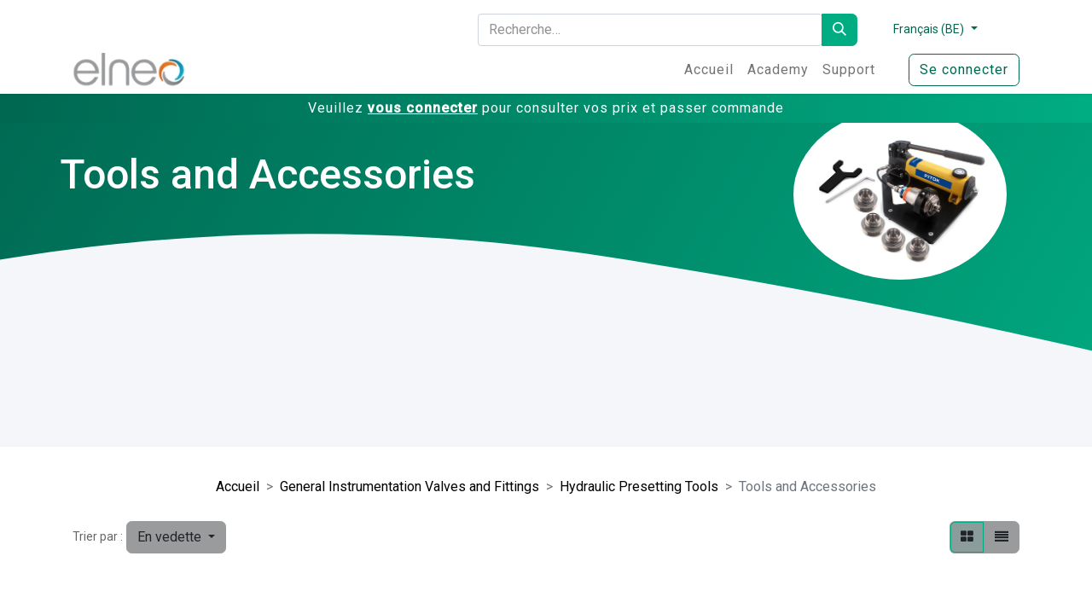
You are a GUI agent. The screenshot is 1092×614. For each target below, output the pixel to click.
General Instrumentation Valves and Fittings (409, 486)
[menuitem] (709, 70)
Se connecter (964, 69)
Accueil (237, 486)
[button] (176, 537)
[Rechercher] (839, 30)
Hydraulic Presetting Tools (639, 486)
